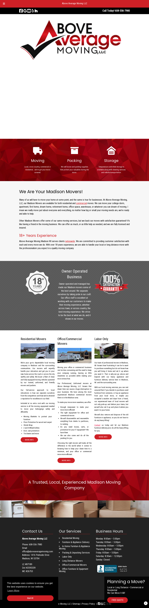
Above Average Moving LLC (74, 3)
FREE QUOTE (117, 600)
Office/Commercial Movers (74, 564)
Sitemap (76, 603)
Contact (97, 425)
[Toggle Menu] (4, 4)
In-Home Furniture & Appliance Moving (74, 547)
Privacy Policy (88, 603)
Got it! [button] (30, 598)
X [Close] (145, 603)
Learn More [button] (13, 590)
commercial (81, 203)
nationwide (70, 241)
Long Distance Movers (72, 560)
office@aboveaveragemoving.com (37, 551)
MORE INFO (29, 440)
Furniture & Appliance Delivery (75, 542)
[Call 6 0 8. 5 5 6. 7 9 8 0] (122, 10)
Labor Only (67, 556)
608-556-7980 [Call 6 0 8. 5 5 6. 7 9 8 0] (35, 544)
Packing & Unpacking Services (76, 552)
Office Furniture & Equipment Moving (73, 570)
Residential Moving (70, 538)
